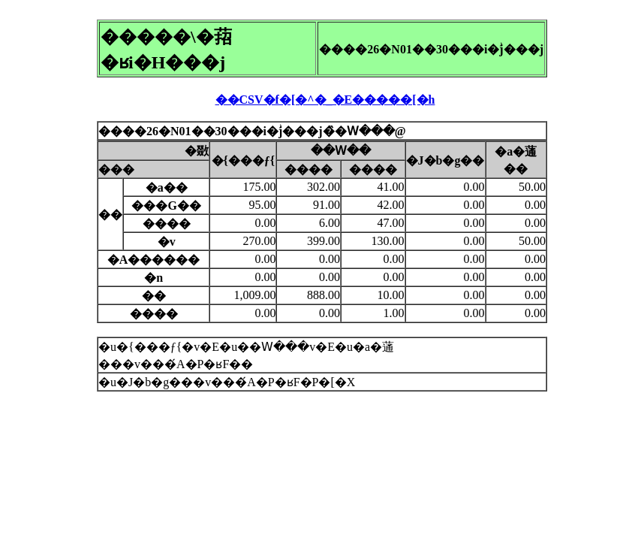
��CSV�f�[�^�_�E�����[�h (325, 99)
